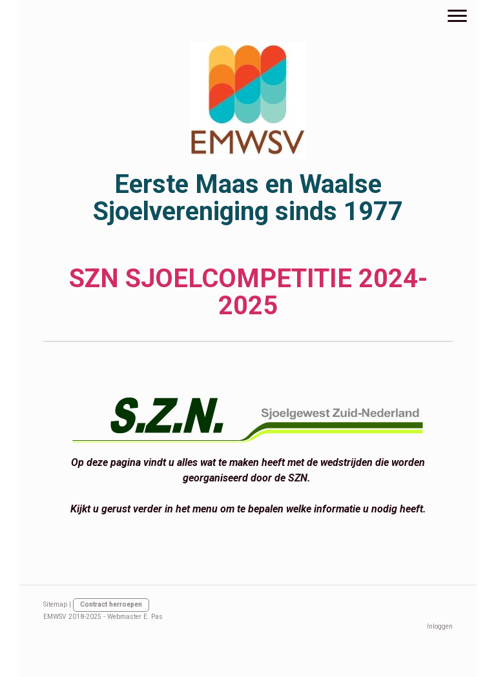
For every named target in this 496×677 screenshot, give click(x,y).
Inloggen (440, 626)
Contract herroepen (111, 604)
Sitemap (55, 604)
